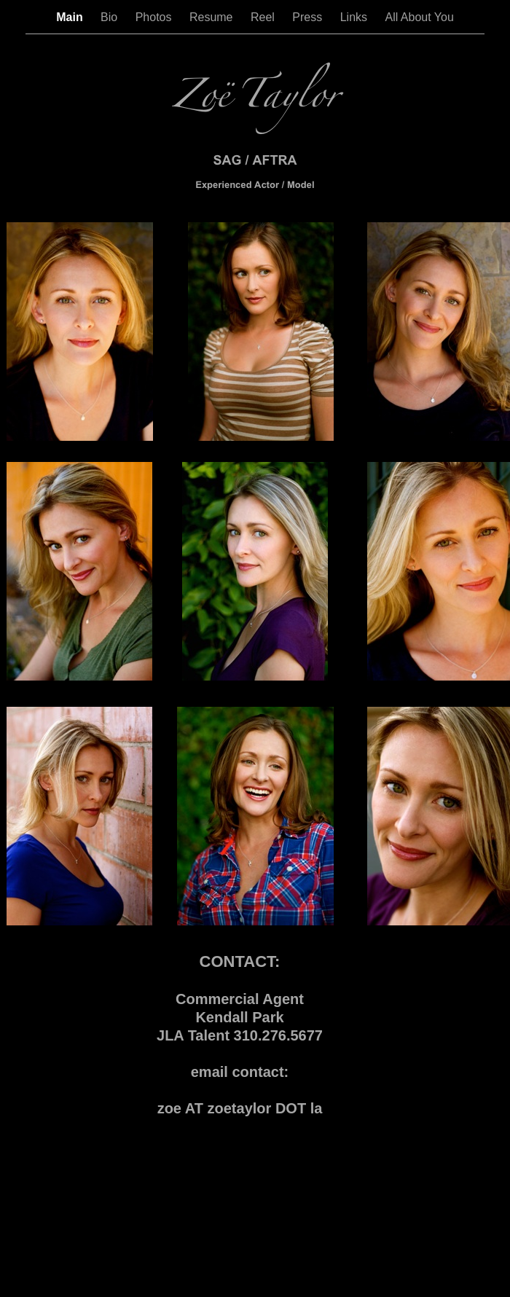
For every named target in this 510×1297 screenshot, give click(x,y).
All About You (419, 17)
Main (71, 17)
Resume (212, 17)
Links (355, 17)
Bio (111, 17)
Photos (155, 17)
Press (308, 17)
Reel (264, 17)
